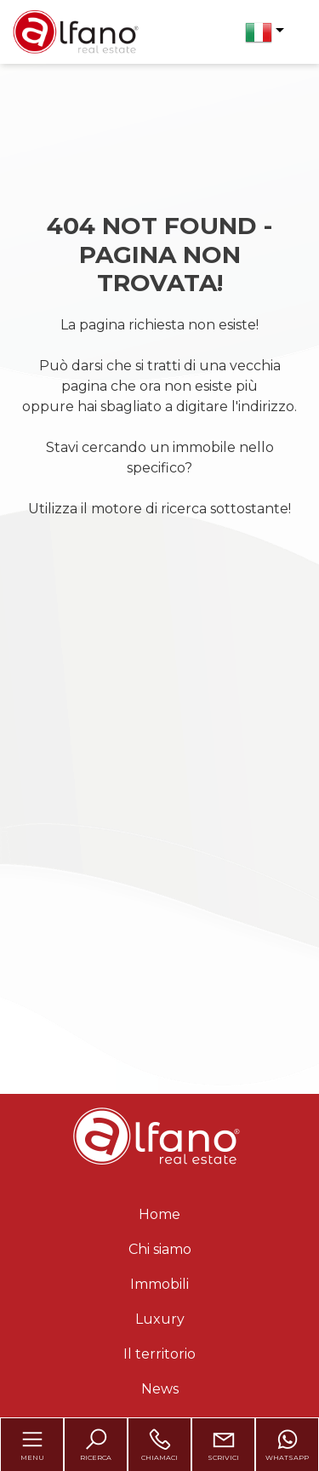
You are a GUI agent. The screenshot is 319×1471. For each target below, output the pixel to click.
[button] (264, 32)
